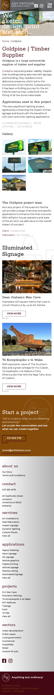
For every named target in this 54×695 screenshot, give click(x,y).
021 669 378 (15, 440)
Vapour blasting (10, 550)
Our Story (7, 472)
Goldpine (7, 71)
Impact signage (10, 525)
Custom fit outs (10, 651)
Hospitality (7, 644)
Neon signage (9, 553)
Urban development (12, 630)
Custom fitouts (10, 532)
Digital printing (10, 564)
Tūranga (6, 606)
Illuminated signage (16, 123)
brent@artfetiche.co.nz (17, 450)
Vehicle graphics (10, 560)
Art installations (10, 518)
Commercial (8, 641)
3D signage (25, 126)
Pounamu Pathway (12, 595)
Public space (9, 634)
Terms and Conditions (13, 475)
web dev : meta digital (13, 691)
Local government (11, 637)
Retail (5, 648)
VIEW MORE (15, 315)
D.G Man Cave (9, 592)
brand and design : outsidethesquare (20, 688)
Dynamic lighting (11, 529)
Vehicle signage (10, 567)
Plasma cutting (10, 571)
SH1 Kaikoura (9, 602)
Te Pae (5, 613)
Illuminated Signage (12, 574)
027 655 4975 (9, 489)
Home (5, 41)
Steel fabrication (10, 522)
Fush (4, 609)
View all (6, 536)
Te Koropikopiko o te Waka (16, 599)
